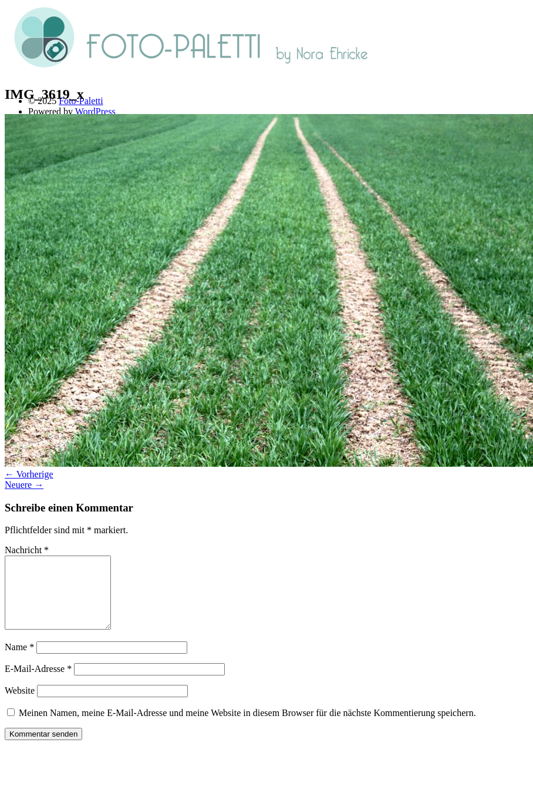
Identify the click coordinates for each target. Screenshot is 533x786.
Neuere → (24, 485)
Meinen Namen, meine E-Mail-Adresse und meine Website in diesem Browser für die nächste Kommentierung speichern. (247, 727)
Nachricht (27, 550)
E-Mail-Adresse (38, 683)
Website (20, 705)
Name (19, 661)
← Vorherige (29, 474)
